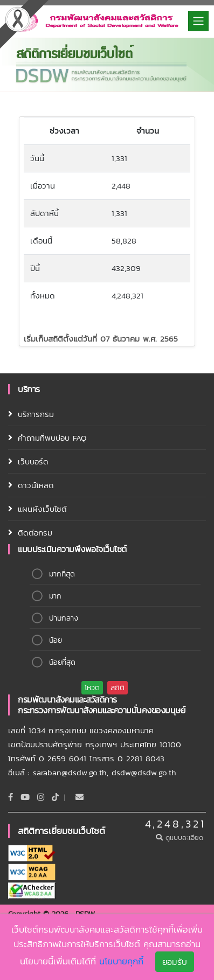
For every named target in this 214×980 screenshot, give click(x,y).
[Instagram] (40, 797)
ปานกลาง (63, 618)
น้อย (55, 640)
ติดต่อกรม (35, 532)
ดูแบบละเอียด (181, 837)
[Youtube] (25, 797)
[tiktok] (55, 797)
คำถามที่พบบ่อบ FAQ (52, 438)
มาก (55, 596)
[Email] (79, 797)
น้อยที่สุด (62, 662)
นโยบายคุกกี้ (121, 963)
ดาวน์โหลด (36, 485)
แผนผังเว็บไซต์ (42, 509)
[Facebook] (10, 797)
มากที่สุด (62, 574)
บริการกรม (36, 414)
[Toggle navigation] (198, 21)
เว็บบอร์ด (33, 461)
